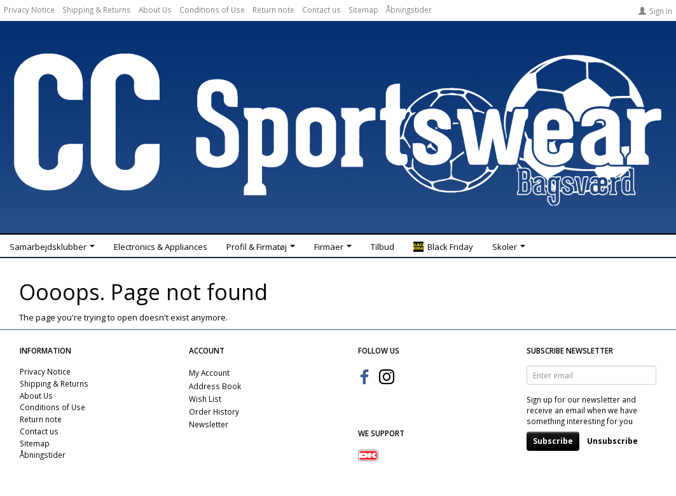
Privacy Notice (29, 9)
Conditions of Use (212, 9)
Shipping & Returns (96, 9)
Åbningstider (409, 9)
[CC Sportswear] (338, 129)
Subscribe (553, 441)
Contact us (321, 9)
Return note (273, 9)
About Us (155, 9)
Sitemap (363, 9)
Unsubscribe (612, 441)
